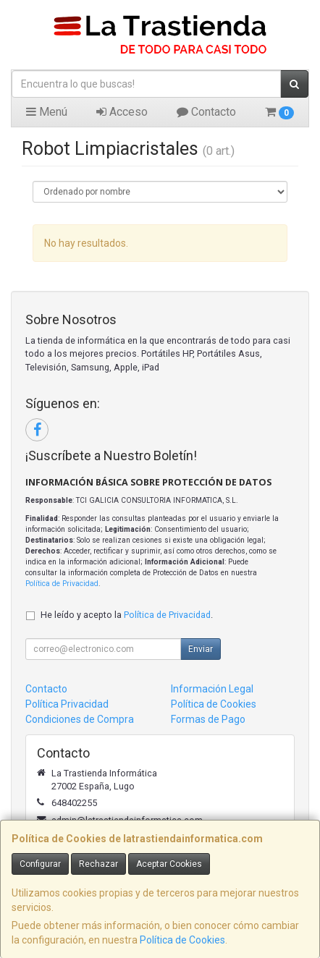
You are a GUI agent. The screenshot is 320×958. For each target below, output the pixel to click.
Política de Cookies (182, 940)
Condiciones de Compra (79, 719)
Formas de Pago (208, 719)
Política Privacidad (67, 704)
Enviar (200, 649)
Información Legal (212, 689)
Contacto (206, 112)
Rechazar (98, 864)
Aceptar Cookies (169, 864)
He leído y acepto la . (127, 614)
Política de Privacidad (61, 584)
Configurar (40, 864)
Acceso (122, 112)
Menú (46, 112)
